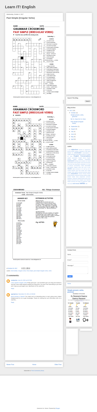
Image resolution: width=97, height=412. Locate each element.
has (85, 162)
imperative (83, 164)
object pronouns (76, 168)
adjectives (74, 149)
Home (34, 364)
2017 (71, 110)
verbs (50, 270)
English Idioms (82, 158)
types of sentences (82, 181)
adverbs (81, 149)
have (68, 164)
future (75, 162)
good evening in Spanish (18, 296)
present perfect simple (85, 175)
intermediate (14, 270)
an (83, 149)
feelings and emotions (80, 161)
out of (89, 168)
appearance (87, 149)
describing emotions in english (83, 154)
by (72, 152)
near (82, 167)
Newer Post (10, 364)
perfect (76, 172)
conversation (78, 153)
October (73, 113)
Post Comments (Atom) (37, 370)
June (72, 134)
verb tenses (76, 183)
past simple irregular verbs (41, 270)
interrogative (70, 167)
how (71, 164)
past (77, 170)
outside (69, 170)
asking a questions (79, 151)
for (86, 161)
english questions (78, 159)
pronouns (88, 176)
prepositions (74, 173)
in (86, 164)
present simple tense (73, 176)
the (77, 181)
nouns (69, 169)
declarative (73, 154)
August (73, 129)
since (89, 178)
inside (82, 165)
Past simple (30, 270)
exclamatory (87, 159)
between (69, 152)
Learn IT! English (20, 7)
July (72, 131)
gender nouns (80, 162)
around (69, 151)
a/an (70, 149)
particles (73, 170)
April (72, 139)
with (86, 183)
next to (86, 167)
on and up (84, 168)
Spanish (88, 179)
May (72, 136)
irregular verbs (22, 270)
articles (73, 151)
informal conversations (74, 165)
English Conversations (82, 156)
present (80, 173)
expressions (71, 161)
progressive (82, 176)
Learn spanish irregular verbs (19, 282)
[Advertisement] (34, 345)
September (74, 126)
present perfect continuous (73, 175)
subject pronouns (71, 181)
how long (74, 164)
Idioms (78, 164)
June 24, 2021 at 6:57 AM (25, 280)
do (68, 156)
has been (88, 162)
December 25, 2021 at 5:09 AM (26, 294)
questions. (69, 178)
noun (89, 167)
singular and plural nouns (73, 179)
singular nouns (83, 179)
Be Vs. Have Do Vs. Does (78, 119)
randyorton (14, 280)
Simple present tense (83, 178)
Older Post (58, 364)
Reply (12, 288)
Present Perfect (87, 173)
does (71, 156)
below (89, 151)
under (89, 181)
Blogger (58, 408)
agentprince (14, 294)
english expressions (72, 158)
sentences (75, 178)
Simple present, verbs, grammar (77, 115)
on (81, 168)
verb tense (69, 183)
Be (86, 151)
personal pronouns (83, 172)
